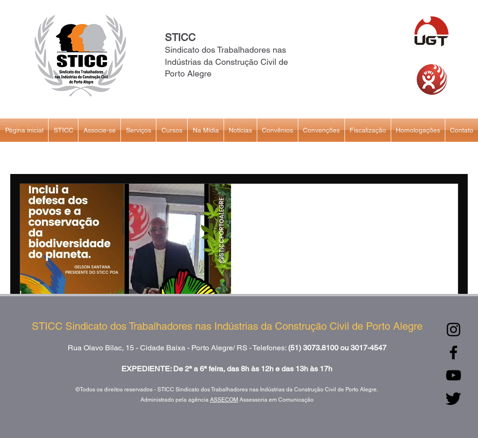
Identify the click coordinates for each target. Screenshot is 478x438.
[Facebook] (453, 352)
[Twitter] (453, 398)
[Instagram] (453, 329)
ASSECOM (224, 399)
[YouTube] (453, 375)
